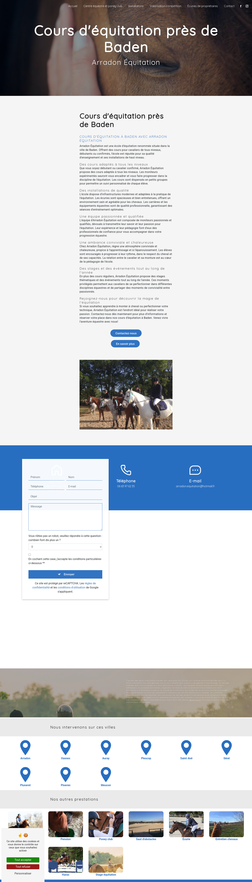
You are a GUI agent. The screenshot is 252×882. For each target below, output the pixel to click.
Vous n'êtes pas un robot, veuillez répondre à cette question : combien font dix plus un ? (65, 526)
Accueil (71, 6)
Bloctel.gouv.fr (195, 688)
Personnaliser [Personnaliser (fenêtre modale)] (22, 873)
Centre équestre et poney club (102, 6)
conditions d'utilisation (71, 576)
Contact (228, 6)
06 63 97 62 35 (126, 488)
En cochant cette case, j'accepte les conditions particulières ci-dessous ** (64, 549)
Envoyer (69, 563)
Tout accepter (22, 859)
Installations (135, 6)
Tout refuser (23, 866)
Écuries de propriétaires (202, 6)
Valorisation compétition (164, 6)
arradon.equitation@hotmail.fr (195, 488)
